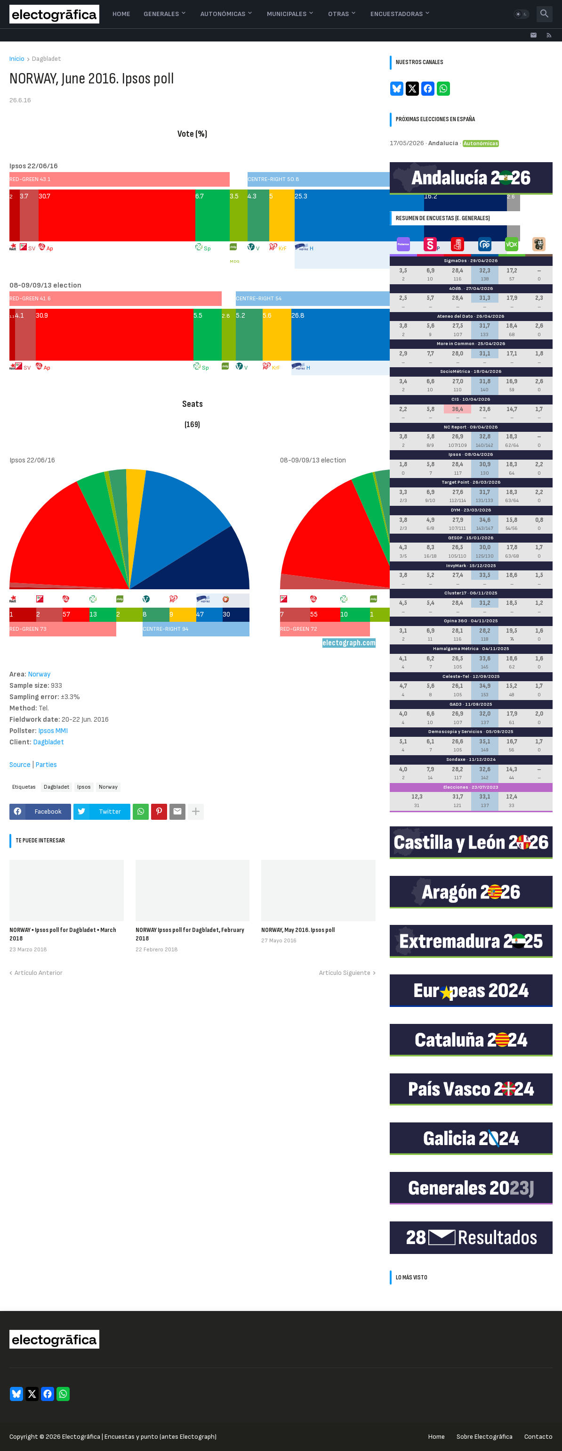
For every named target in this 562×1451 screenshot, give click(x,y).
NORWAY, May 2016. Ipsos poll (298, 930)
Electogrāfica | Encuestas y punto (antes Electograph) (139, 1437)
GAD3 (456, 704)
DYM (455, 510)
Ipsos (84, 787)
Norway (108, 787)
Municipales (286, 14)
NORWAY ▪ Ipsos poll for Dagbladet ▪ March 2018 (62, 934)
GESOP (455, 538)
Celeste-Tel (455, 676)
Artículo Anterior (39, 973)
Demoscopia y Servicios (455, 731)
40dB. (456, 288)
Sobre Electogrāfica (485, 1437)
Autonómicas (223, 14)
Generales (161, 14)
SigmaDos (455, 261)
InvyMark (456, 566)
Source (20, 764)
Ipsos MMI (53, 730)
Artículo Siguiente (344, 973)
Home (121, 14)
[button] (522, 14)
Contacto (538, 1437)
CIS (455, 399)
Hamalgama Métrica (456, 648)
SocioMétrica (455, 371)
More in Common (455, 343)
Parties (46, 764)
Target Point (455, 482)
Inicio (16, 59)
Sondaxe (456, 759)
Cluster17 (455, 593)
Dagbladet (46, 59)
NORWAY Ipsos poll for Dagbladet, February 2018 (190, 934)
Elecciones (455, 787)
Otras (338, 14)
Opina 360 (455, 621)
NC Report (455, 427)
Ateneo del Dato (455, 316)
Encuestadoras (396, 14)
